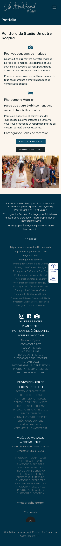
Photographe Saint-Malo (43, 214)
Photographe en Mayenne (37, 206)
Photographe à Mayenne (21, 225)
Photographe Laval (30, 220)
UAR (38, 535)
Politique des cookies (30, 259)
